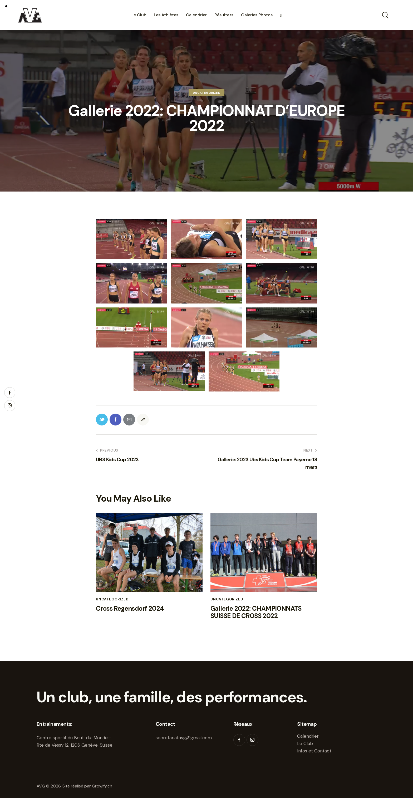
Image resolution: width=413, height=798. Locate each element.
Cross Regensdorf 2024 (130, 609)
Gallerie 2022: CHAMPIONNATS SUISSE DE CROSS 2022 (256, 612)
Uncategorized (206, 93)
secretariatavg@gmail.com (184, 738)
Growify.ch (102, 786)
